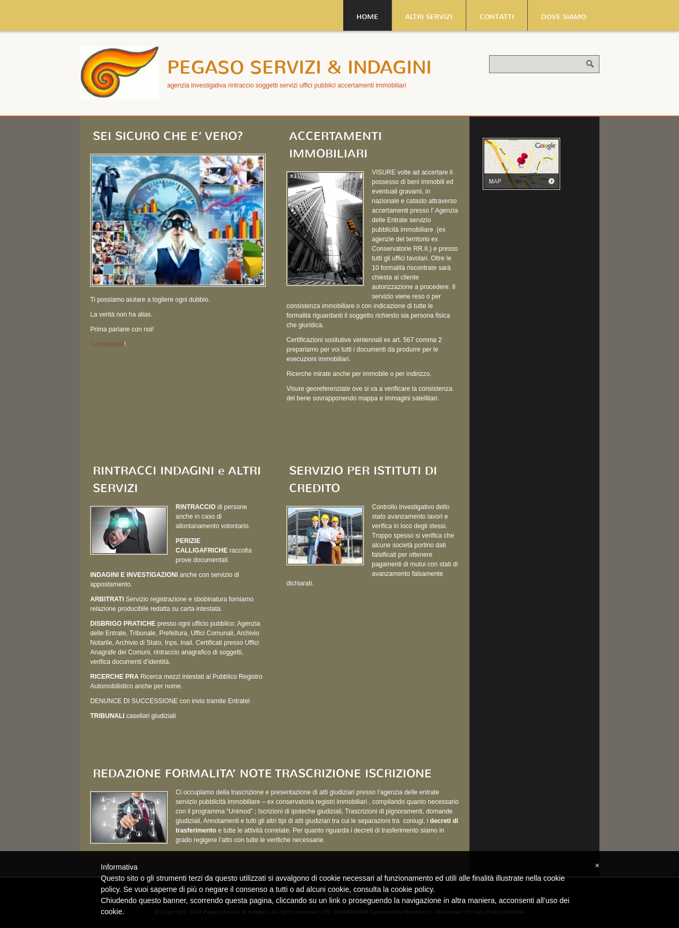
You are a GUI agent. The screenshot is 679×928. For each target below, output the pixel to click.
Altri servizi (428, 16)
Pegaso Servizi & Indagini (299, 67)
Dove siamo (563, 16)
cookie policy (412, 889)
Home (367, 16)
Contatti (497, 16)
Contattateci (107, 344)
